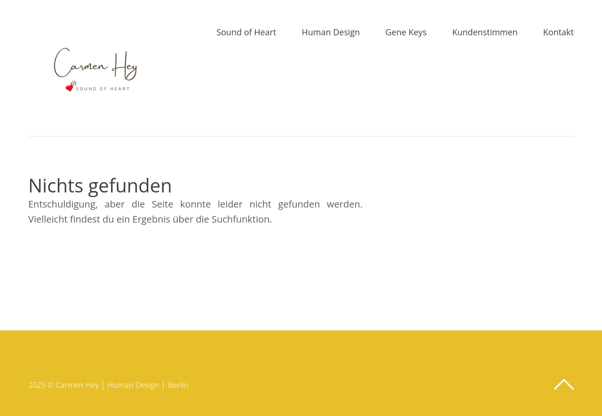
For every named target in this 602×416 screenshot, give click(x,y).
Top (564, 384)
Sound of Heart (246, 33)
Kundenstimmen (484, 33)
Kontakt (558, 33)
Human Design (331, 33)
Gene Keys (406, 33)
